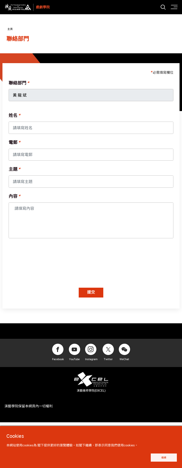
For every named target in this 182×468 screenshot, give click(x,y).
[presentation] (48, 265)
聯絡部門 (19, 85)
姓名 (14, 117)
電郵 (14, 144)
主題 (14, 171)
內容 (14, 198)
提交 (91, 294)
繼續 (161, 457)
